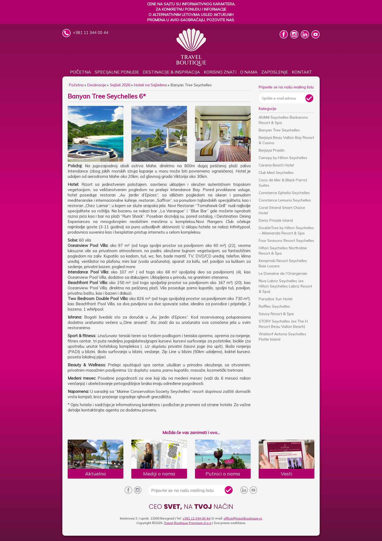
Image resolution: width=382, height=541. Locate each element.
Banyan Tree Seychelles (279, 130)
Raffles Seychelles (274, 306)
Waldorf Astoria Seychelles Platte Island (282, 337)
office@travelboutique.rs (243, 518)
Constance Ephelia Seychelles (284, 192)
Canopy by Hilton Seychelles (283, 157)
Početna (80, 72)
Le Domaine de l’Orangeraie (283, 273)
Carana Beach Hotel (276, 165)
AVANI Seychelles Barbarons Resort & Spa (283, 120)
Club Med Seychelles (276, 172)
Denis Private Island (276, 220)
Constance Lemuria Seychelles (285, 200)
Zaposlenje (274, 72)
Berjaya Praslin (272, 150)
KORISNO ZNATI (220, 72)
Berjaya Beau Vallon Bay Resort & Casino (286, 140)
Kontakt (302, 72)
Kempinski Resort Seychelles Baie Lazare (283, 263)
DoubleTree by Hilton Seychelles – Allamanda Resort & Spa (286, 230)
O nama (249, 72)
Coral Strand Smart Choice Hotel (282, 210)
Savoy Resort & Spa (276, 313)
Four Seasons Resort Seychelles (286, 240)
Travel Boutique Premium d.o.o (187, 523)
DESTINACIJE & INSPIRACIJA (171, 72)
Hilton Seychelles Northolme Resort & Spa (283, 251)
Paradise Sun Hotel (275, 299)
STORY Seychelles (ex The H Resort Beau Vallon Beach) (283, 324)
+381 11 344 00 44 (196, 518)
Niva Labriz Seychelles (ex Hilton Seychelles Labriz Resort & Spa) (285, 286)
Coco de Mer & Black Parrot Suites (283, 183)
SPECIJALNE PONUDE (117, 72)
